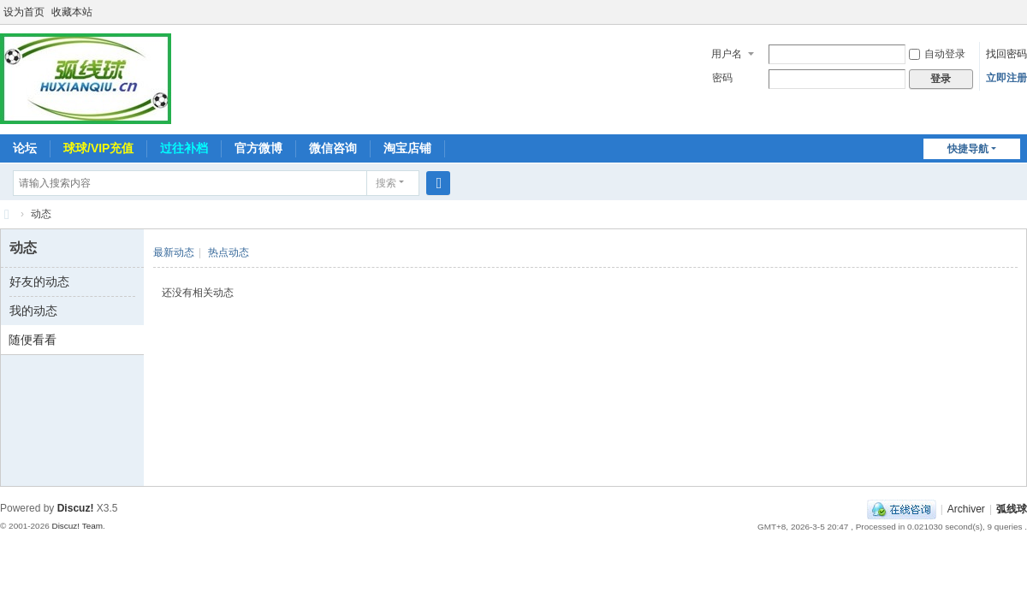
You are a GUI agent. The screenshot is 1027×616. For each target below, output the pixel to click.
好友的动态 (39, 281)
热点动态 (228, 252)
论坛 (25, 148)
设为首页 (24, 12)
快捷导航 (967, 149)
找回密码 (1006, 54)
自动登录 (937, 54)
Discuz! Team (77, 525)
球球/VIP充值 (98, 148)
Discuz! (75, 508)
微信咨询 (333, 148)
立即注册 (1006, 78)
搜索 (386, 183)
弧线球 (1011, 509)
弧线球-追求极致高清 (7, 214)
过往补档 (184, 148)
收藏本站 (71, 12)
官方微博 (258, 148)
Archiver (966, 509)
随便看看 (32, 339)
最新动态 (173, 252)
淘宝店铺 (407, 148)
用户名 (726, 54)
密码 (722, 78)
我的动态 (33, 310)
